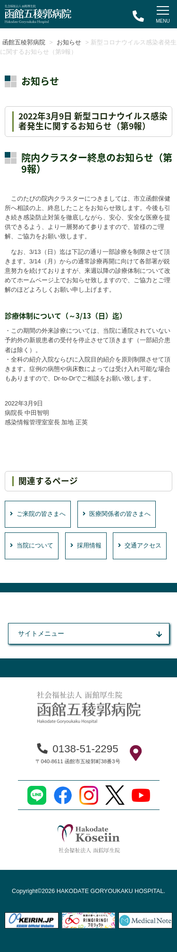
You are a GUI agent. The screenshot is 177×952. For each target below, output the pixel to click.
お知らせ (69, 42)
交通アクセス (139, 545)
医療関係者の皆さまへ (117, 514)
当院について (31, 545)
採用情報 (85, 545)
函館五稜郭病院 (23, 42)
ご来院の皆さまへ (38, 514)
